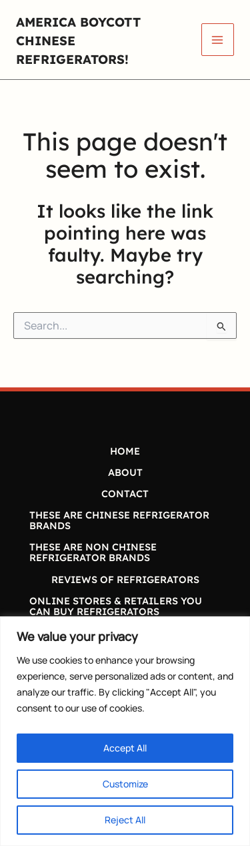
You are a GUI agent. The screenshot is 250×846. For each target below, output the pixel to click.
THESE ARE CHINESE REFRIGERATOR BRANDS (119, 520)
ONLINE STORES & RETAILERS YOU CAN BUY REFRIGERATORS (115, 606)
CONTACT (125, 493)
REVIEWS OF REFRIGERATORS (125, 579)
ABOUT (125, 472)
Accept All (125, 747)
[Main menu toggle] (217, 39)
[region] (125, 731)
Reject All (125, 819)
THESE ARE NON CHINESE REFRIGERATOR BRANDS (93, 552)
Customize (125, 783)
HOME (125, 451)
